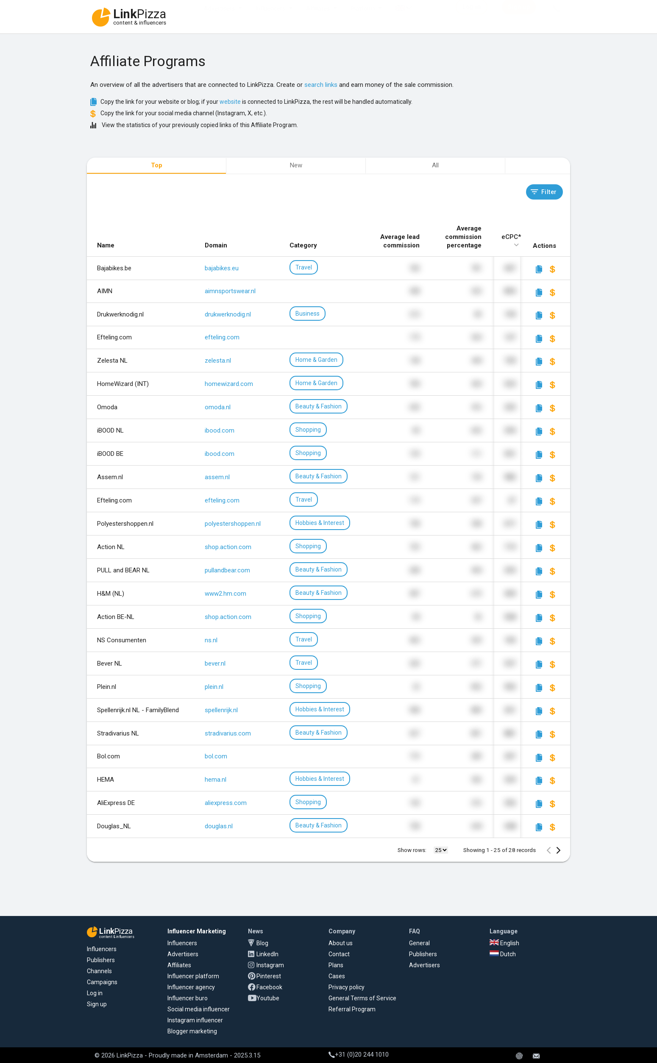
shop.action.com (228, 547)
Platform (363, 17)
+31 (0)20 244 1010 (358, 1054)
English (504, 943)
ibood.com (219, 430)
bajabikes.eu (222, 268)
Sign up (97, 1004)
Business (307, 313)
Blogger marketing (192, 1031)
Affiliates (318, 17)
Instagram (270, 965)
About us (340, 943)
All (435, 165)
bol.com (216, 756)
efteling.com (222, 337)
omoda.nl (218, 407)
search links (320, 85)
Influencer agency (191, 987)
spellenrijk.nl (221, 710)
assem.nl (217, 477)
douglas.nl (219, 826)
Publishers (101, 960)
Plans (335, 965)
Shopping (308, 429)
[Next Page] (558, 850)
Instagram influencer (195, 1020)
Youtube (267, 998)
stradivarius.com (228, 733)
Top (156, 165)
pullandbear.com (227, 570)
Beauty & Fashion (318, 406)
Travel (303, 267)
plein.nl (214, 687)
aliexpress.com (226, 803)
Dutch (503, 954)
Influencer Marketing (196, 931)
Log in (95, 993)
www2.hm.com (225, 593)
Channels (99, 971)
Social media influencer (198, 1009)
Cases (336, 976)
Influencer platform (193, 976)
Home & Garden (316, 359)
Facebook (269, 987)
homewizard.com (229, 384)
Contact (339, 954)
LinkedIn (267, 954)
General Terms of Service (362, 998)
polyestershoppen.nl (233, 523)
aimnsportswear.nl (230, 291)
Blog (262, 943)
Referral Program (352, 1009)
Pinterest (268, 976)
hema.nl (215, 779)
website (230, 101)
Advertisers (219, 17)
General (419, 943)
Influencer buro (187, 998)
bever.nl (215, 663)
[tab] (156, 166)
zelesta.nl (218, 360)
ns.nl (211, 640)
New (296, 165)
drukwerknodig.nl (228, 314)
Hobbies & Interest (319, 522)
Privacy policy (346, 987)
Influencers (270, 17)
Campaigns (102, 982)
